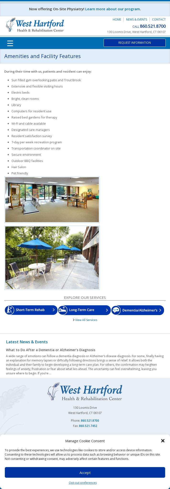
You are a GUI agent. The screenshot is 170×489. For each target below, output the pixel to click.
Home (117, 19)
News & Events (136, 19)
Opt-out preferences (83, 483)
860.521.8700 (153, 26)
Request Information (134, 43)
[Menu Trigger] (10, 43)
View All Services (85, 320)
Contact (159, 19)
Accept (85, 472)
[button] (162, 440)
